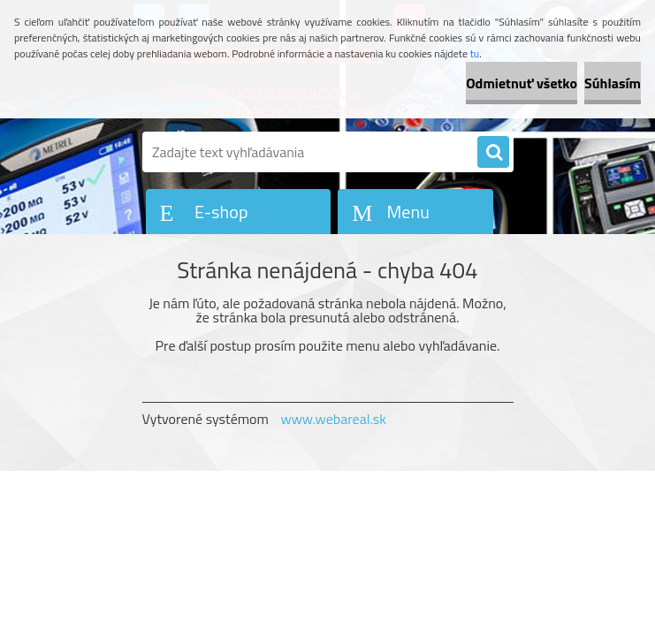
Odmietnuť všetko (521, 83)
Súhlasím (612, 83)
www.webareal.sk (333, 418)
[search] (493, 153)
